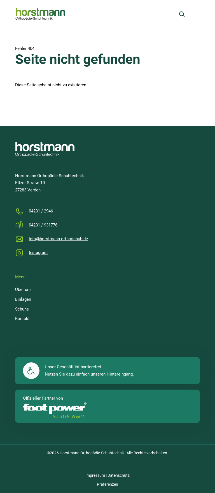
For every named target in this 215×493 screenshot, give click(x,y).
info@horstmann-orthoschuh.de (58, 238)
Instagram (38, 252)
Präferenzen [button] (107, 484)
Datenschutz (119, 475)
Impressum (95, 475)
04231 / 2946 (41, 211)
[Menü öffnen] (196, 14)
